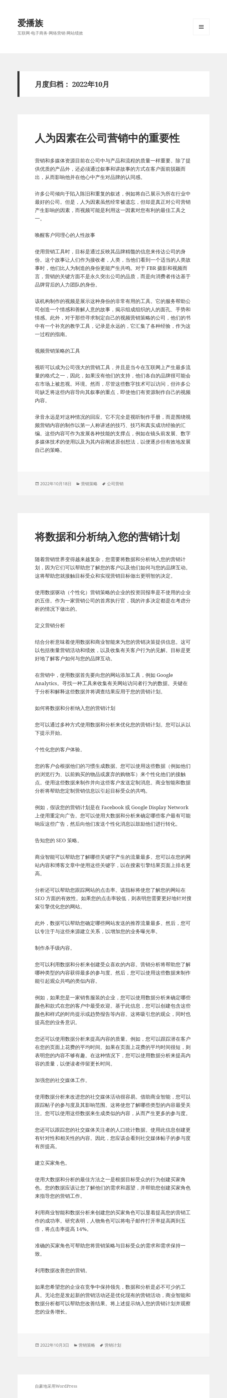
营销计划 (113, 1345)
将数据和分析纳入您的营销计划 (107, 536)
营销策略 (89, 483)
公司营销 (115, 483)
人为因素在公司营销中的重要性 (107, 138)
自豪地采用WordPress (56, 1386)
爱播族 (30, 22)
